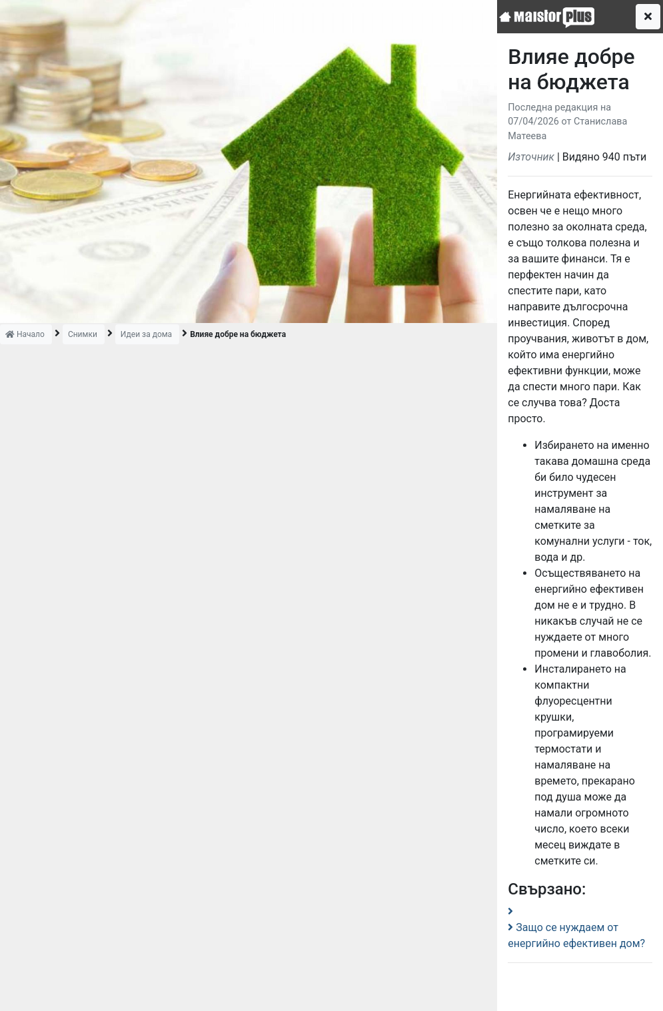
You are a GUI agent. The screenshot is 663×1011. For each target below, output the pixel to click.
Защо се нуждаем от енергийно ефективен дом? (576, 935)
